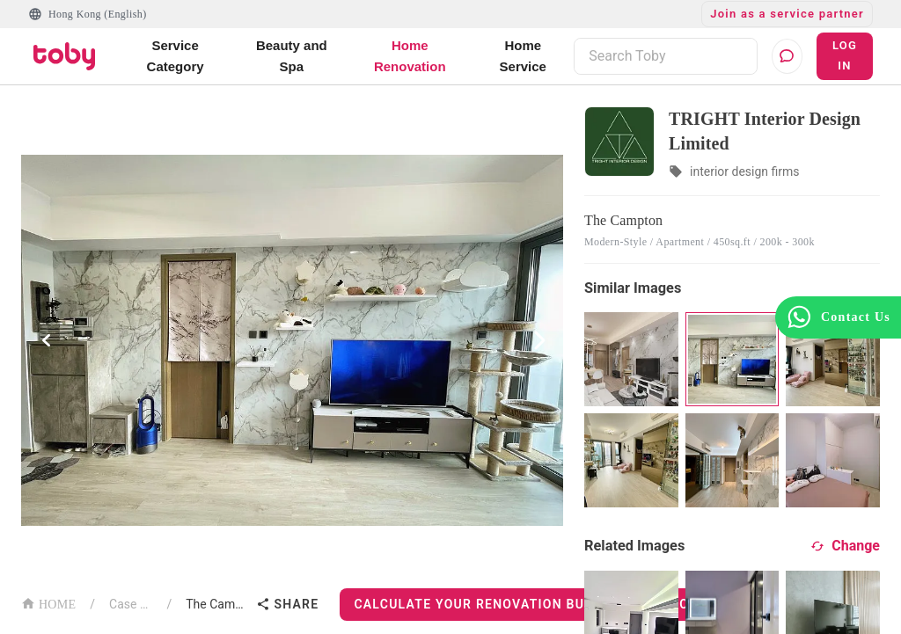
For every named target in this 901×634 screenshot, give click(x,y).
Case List (130, 604)
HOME (48, 602)
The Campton (217, 604)
